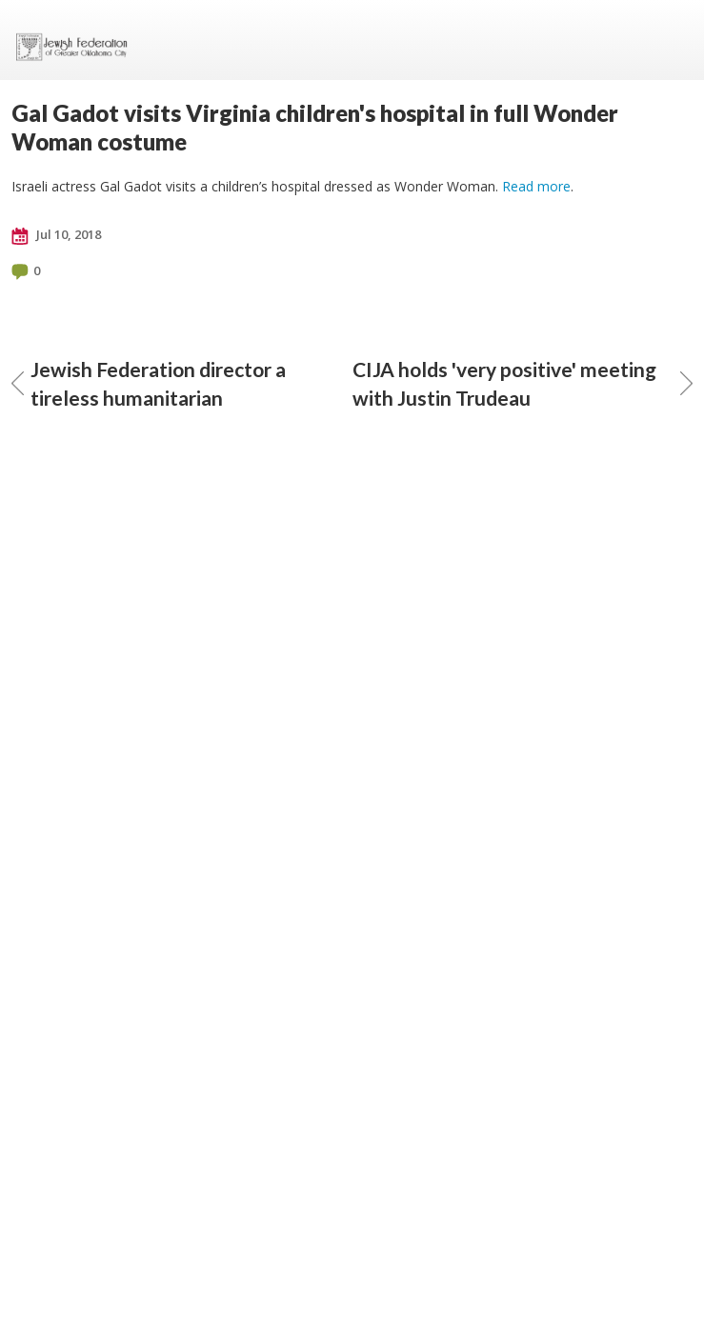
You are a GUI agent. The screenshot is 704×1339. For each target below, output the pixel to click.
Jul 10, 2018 (56, 235)
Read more (536, 186)
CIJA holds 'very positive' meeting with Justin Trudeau (523, 383)
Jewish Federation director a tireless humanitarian (148, 383)
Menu (671, 40)
